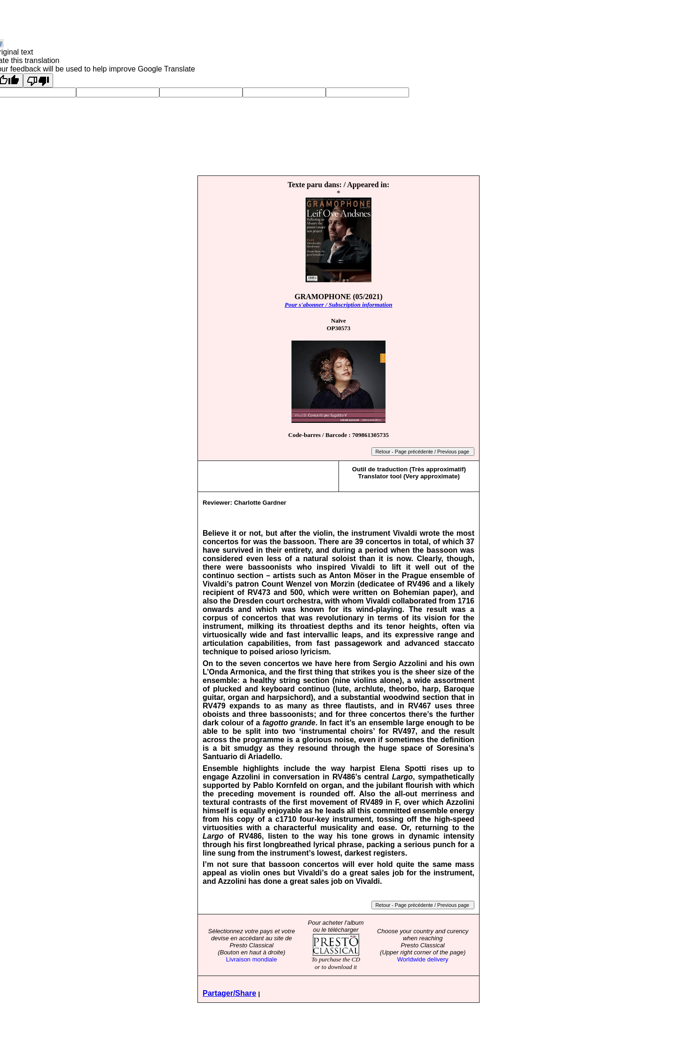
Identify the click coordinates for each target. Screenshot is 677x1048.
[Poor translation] (38, 80)
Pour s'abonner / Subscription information (338, 304)
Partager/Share (229, 993)
